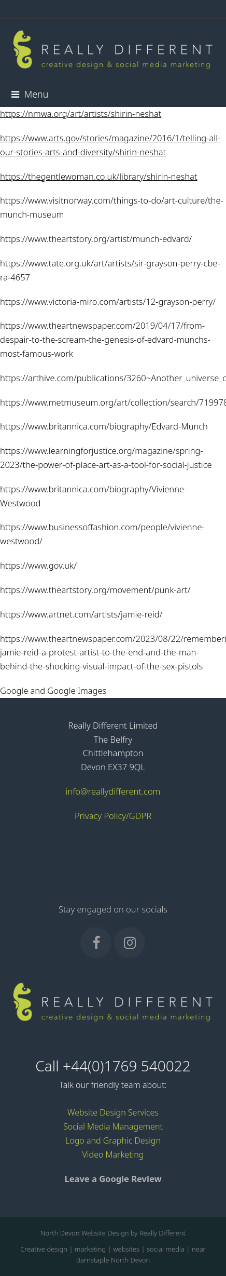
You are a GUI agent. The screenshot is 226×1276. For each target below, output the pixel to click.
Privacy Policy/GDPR (113, 816)
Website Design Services (113, 1112)
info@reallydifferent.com (113, 791)
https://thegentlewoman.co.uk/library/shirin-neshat (98, 176)
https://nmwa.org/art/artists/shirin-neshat (80, 113)
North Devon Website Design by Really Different (113, 1233)
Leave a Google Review (112, 1179)
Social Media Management (113, 1126)
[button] (29, 94)
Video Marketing (113, 1154)
